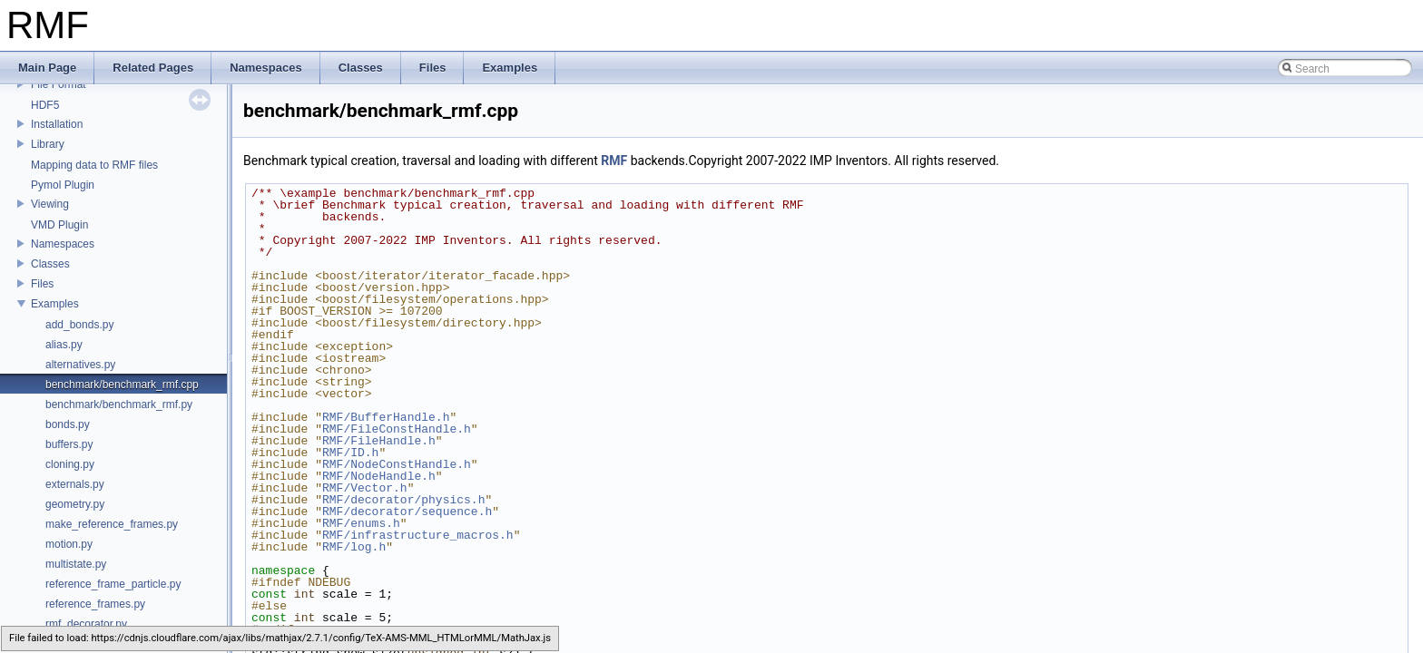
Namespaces (62, 244)
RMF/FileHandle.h (379, 441)
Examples (55, 303)
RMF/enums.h (361, 523)
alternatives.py (80, 364)
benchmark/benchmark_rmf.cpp (122, 384)
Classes (50, 264)
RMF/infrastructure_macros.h (418, 535)
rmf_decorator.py (86, 624)
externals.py (74, 484)
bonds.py (67, 424)
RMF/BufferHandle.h (385, 417)
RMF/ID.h (350, 452)
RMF (614, 160)
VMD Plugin (59, 225)
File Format (58, 84)
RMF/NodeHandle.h (379, 476)
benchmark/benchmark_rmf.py (118, 404)
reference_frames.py (95, 604)
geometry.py (74, 504)
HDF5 (45, 105)
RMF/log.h (354, 547)
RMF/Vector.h (364, 488)
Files (42, 284)
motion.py (69, 544)
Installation (57, 124)
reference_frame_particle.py (113, 584)
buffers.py (69, 444)
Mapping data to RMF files (94, 165)
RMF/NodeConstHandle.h (396, 464)
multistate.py (75, 564)
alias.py (64, 344)
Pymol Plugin (62, 185)
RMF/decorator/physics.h (403, 500)
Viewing (50, 204)
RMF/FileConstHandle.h (396, 429)
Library (47, 144)
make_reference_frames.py (111, 524)
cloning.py (69, 464)
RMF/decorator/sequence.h (407, 511)
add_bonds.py (79, 324)
